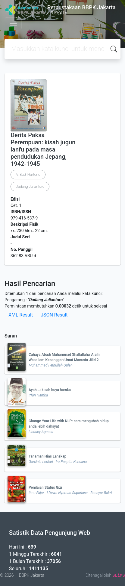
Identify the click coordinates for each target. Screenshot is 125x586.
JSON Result (54, 315)
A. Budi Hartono (28, 174)
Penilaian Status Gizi (45, 487)
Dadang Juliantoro (30, 186)
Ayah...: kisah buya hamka (50, 390)
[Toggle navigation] (13, 23)
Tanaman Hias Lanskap (47, 456)
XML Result (20, 315)
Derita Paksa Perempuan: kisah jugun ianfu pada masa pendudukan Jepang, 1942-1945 (43, 149)
